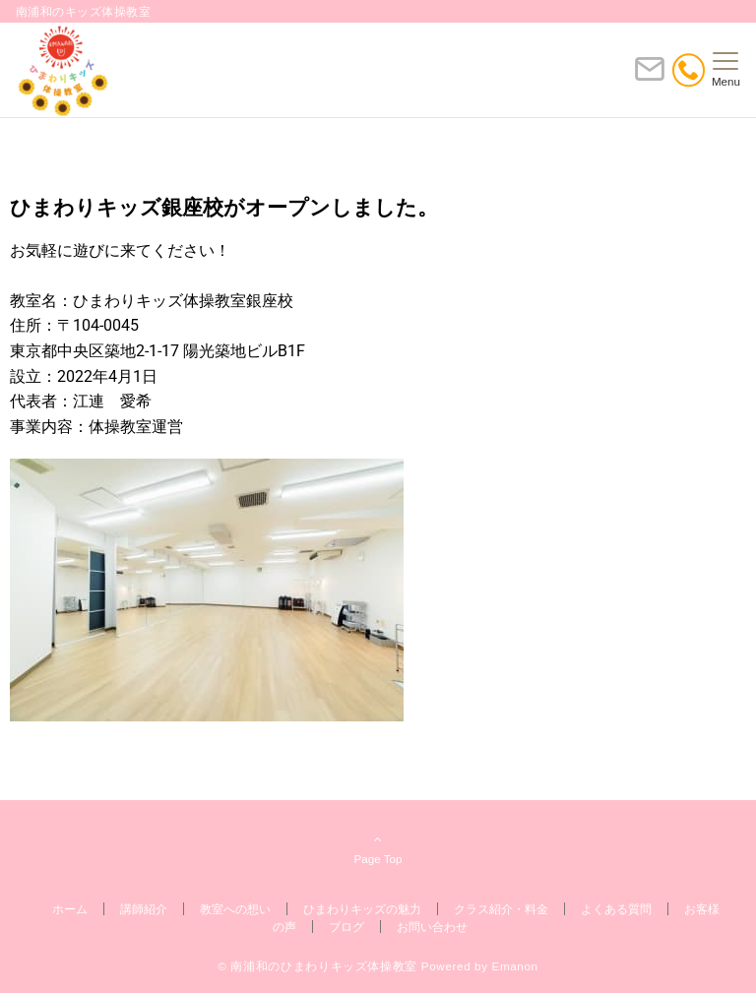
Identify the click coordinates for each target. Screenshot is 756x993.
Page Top (378, 848)
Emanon (515, 966)
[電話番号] (688, 70)
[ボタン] (649, 77)
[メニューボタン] (726, 70)
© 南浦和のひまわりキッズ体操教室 (317, 966)
